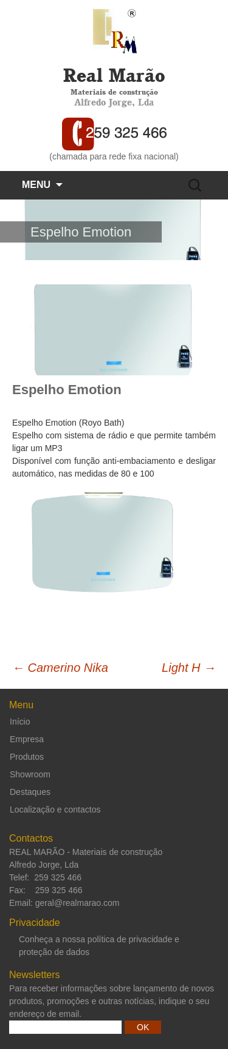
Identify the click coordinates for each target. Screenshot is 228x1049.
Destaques (30, 792)
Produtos (27, 757)
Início (20, 721)
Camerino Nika (60, 667)
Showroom (30, 774)
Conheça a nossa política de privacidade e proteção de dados (99, 945)
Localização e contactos (55, 809)
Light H (189, 667)
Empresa (27, 739)
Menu (36, 184)
